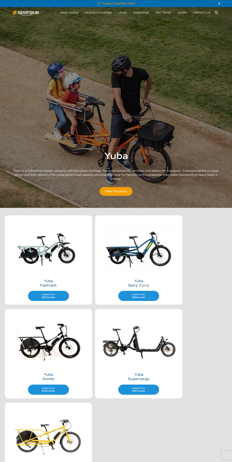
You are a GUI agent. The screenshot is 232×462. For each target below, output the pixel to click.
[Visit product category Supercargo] (40, 336)
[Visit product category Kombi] (190, 253)
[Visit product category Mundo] (115, 336)
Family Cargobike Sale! (118, 3)
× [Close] (219, 3)
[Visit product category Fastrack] (40, 253)
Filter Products (116, 191)
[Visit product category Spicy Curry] (115, 253)
